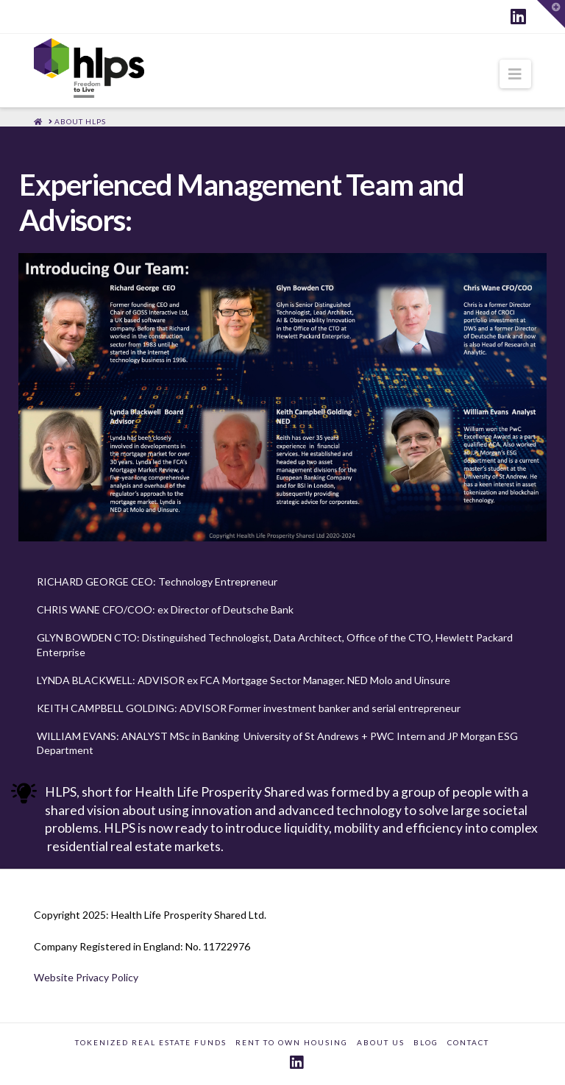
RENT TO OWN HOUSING (291, 1042)
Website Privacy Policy (86, 977)
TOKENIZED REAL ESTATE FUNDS (151, 1042)
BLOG (425, 1042)
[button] (515, 74)
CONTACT (468, 1042)
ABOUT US (381, 1042)
